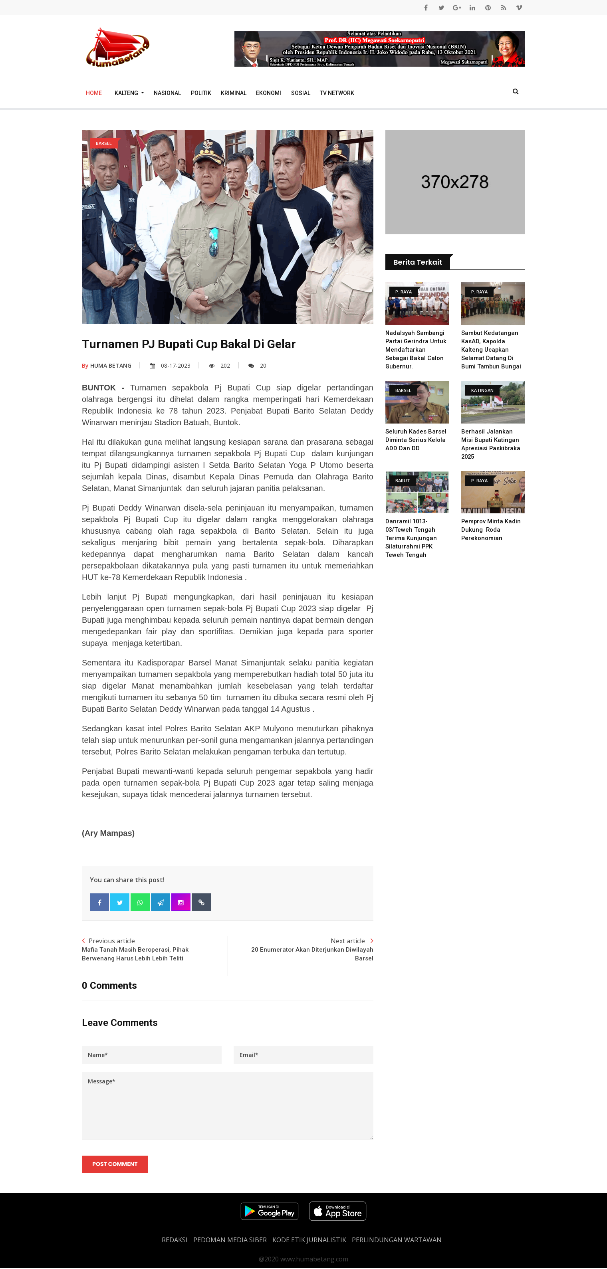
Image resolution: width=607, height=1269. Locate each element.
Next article (300, 950)
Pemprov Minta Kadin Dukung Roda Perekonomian (491, 530)
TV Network (337, 93)
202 (219, 365)
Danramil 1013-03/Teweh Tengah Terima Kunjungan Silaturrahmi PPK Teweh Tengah (411, 538)
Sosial (300, 93)
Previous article (155, 950)
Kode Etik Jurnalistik (309, 1241)
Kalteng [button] (127, 93)
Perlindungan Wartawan (397, 1241)
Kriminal (233, 93)
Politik (201, 93)
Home (94, 93)
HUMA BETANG (106, 365)
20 (257, 365)
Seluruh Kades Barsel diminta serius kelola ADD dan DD (415, 440)
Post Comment (115, 1165)
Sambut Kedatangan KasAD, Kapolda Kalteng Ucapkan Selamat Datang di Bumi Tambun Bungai (491, 349)
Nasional (167, 93)
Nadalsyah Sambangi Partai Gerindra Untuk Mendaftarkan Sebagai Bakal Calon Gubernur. (416, 349)
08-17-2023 (170, 365)
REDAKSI (175, 1241)
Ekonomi (268, 93)
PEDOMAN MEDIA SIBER (230, 1241)
